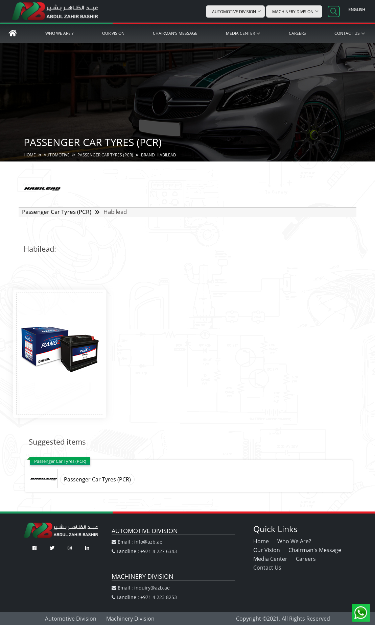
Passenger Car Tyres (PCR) (57, 212)
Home (261, 541)
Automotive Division (234, 12)
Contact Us (347, 33)
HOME (30, 155)
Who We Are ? (59, 33)
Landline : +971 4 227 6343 (144, 551)
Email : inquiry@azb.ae (141, 587)
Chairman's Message (175, 33)
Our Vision (113, 33)
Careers (297, 33)
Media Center (240, 33)
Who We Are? (294, 541)
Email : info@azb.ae (137, 542)
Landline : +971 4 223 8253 (144, 597)
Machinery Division (292, 12)
